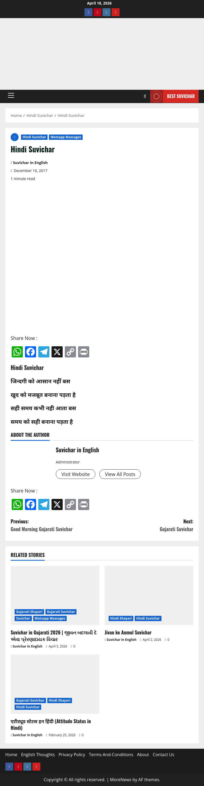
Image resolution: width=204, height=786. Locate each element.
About (143, 755)
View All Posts (120, 474)
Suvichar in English (30, 162)
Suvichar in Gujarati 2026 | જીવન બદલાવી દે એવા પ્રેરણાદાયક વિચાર (54, 635)
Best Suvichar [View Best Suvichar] (172, 96)
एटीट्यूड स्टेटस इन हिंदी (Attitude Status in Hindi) (51, 724)
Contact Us (163, 755)
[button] (11, 95)
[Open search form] (145, 96)
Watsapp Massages (65, 137)
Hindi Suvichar (34, 137)
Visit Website (75, 474)
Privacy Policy (71, 755)
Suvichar (23, 618)
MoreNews (120, 780)
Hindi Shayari (121, 618)
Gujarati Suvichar (61, 611)
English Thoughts (38, 755)
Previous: (56, 525)
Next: (147, 525)
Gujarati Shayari (29, 611)
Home (11, 755)
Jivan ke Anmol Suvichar (128, 632)
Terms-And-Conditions (111, 755)
